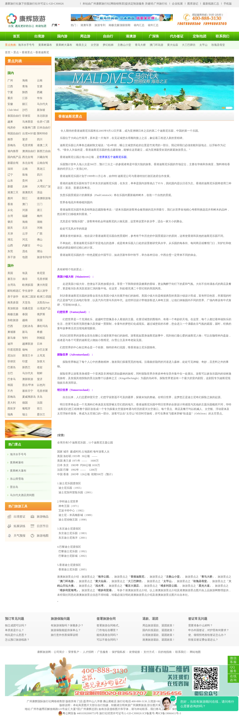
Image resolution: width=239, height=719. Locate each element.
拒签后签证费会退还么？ (203, 639)
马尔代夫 (42, 104)
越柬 (10, 121)
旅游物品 (43, 516)
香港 (10, 204)
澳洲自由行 (29, 151)
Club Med (12, 109)
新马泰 (11, 337)
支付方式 (149, 652)
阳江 (25, 198)
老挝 (39, 367)
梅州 (39, 216)
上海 (39, 180)
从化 (10, 210)
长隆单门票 (29, 127)
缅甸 (25, 349)
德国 (25, 402)
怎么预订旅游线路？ (17, 639)
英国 (39, 320)
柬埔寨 (11, 332)
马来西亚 (27, 121)
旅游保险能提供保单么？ (66, 630)
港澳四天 (27, 192)
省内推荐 (12, 151)
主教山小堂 (124, 44)
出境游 (39, 36)
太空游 (95, 44)
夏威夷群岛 (29, 396)
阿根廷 (41, 337)
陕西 (25, 92)
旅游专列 (100, 25)
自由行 (108, 36)
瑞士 (25, 414)
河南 (39, 227)
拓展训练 (19, 526)
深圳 (10, 168)
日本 (39, 343)
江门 (39, 204)
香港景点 (27, 52)
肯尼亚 (41, 273)
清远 (39, 192)
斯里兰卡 (27, 355)
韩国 (10, 385)
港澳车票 (85, 25)
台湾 (10, 216)
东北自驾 (27, 163)
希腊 (39, 332)
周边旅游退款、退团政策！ (158, 625)
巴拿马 (11, 379)
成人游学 (42, 290)
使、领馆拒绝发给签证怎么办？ (207, 635)
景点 (16, 52)
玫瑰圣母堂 (218, 44)
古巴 (10, 373)
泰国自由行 (14, 115)
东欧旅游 (12, 320)
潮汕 (39, 251)
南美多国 (12, 302)
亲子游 (11, 257)
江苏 (25, 98)
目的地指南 (165, 652)
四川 (39, 139)
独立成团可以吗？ (16, 625)
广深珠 (154, 36)
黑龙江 (41, 168)
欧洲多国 (27, 284)
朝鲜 (39, 373)
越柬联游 (27, 343)
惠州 (10, 198)
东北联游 (42, 115)
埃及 (25, 273)
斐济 (25, 139)
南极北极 (12, 314)
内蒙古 (26, 245)
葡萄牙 (26, 408)
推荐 (10, 139)
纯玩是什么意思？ (16, 635)
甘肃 (39, 86)
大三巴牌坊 (188, 44)
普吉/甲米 (28, 385)
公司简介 (59, 652)
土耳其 (41, 355)
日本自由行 (44, 127)
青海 (25, 86)
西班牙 (11, 408)
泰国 (25, 314)
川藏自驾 (42, 157)
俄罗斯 (41, 314)
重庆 (10, 98)
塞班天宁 (27, 390)
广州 (56, 25)
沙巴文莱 (42, 349)
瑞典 (10, 414)
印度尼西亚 (14, 349)
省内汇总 (139, 25)
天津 (10, 233)
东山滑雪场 (17, 478)
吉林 (25, 186)
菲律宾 (26, 115)
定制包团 (199, 36)
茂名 (25, 251)
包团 (25, 257)
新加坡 (41, 109)
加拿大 (41, 361)
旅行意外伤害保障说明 (64, 635)
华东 (39, 98)
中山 (39, 245)
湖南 (39, 221)
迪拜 (10, 343)
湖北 (10, 239)
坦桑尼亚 (27, 308)
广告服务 (102, 652)
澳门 (25, 204)
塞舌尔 (11, 279)
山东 (10, 180)
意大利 (11, 402)
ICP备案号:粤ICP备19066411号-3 (161, 713)
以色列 (41, 385)
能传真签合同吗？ (107, 635)
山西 (10, 245)
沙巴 (25, 109)
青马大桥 (140, 44)
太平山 (203, 44)
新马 (25, 332)
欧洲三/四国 (44, 296)
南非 (25, 279)
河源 (25, 210)
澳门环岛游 (156, 44)
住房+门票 (43, 121)
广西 (39, 233)
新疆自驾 (12, 163)
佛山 (39, 239)
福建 (25, 216)
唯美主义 (81, 44)
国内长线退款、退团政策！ (158, 630)
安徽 (10, 104)
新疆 (10, 186)
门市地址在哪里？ (107, 630)
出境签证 (19, 516)
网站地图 (195, 652)
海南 (25, 80)
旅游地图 (43, 535)
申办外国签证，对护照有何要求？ (208, 630)
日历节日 (43, 526)
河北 (25, 239)
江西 (10, 86)
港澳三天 (12, 192)
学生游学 (27, 290)
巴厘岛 (11, 367)
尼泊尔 (11, 355)
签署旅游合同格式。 (109, 625)
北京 (25, 227)
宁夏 (10, 92)
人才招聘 (88, 652)
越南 (25, 320)
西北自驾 (27, 157)
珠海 (25, 174)
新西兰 (26, 367)
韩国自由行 (14, 133)
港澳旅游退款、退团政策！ (158, 639)
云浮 (25, 233)
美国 (10, 273)
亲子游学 (12, 296)
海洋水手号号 (26, 44)
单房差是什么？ (14, 630)
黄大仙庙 (172, 44)
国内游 (62, 36)
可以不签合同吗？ (107, 639)
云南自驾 (42, 163)
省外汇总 (153, 25)
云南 (39, 80)
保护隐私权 (118, 652)
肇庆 (10, 221)
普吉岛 (14, 487)
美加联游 (12, 308)
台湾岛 (11, 284)
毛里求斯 (27, 145)
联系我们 (222, 36)
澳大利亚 (42, 284)
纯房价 (11, 127)
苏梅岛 (11, 145)
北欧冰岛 (27, 326)
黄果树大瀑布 (64, 44)
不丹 (10, 390)
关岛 (39, 396)
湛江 (39, 210)
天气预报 (19, 535)
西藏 (39, 92)
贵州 (25, 180)
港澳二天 (42, 145)
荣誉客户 (73, 652)
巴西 (10, 326)
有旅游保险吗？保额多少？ (67, 625)
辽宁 (10, 174)
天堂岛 (26, 302)
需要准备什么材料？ (200, 625)
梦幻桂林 (108, 44)
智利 (25, 337)
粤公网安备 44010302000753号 (78, 713)
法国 (39, 402)
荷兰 (39, 408)
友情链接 (134, 652)
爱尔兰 (41, 414)
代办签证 (176, 36)
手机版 (228, 3)
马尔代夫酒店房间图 (22, 495)
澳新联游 (27, 379)
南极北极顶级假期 (119, 25)
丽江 (25, 104)
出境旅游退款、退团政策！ (158, 635)
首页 (16, 36)
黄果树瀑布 (45, 44)
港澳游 (131, 36)
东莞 (10, 251)
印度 (25, 361)
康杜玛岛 (42, 326)
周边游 (85, 36)
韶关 (10, 227)
